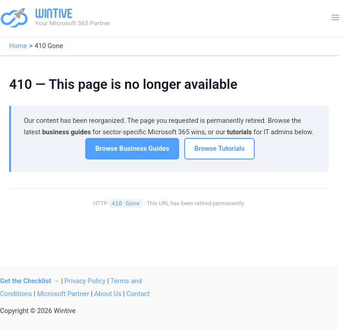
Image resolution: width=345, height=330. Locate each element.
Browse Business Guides (132, 148)
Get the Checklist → (30, 281)
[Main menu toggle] (335, 17)
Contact (138, 294)
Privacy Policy (85, 281)
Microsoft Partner (63, 294)
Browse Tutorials (219, 148)
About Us (107, 294)
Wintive (53, 13)
